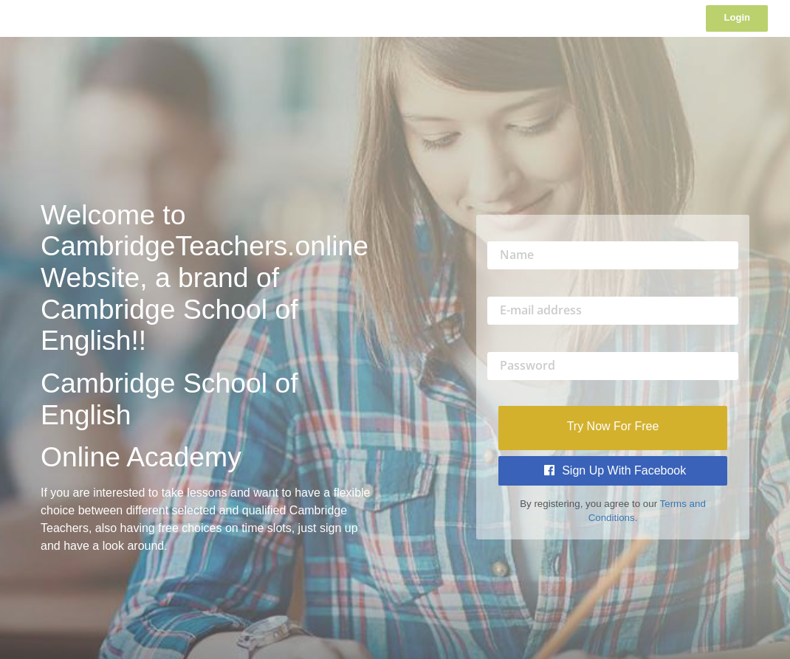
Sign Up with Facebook (615, 470)
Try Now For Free (613, 426)
